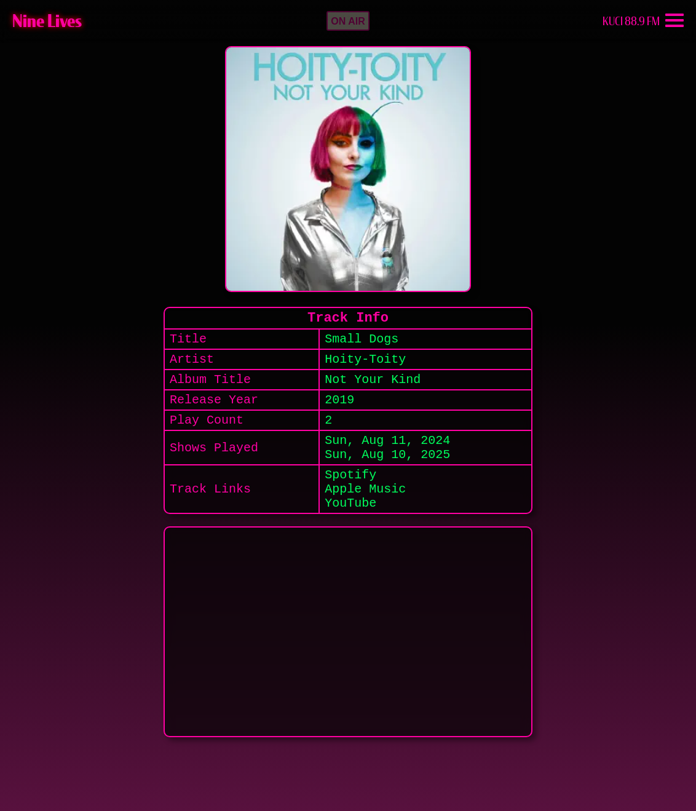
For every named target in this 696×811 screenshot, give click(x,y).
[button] (348, 21)
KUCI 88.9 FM (631, 21)
